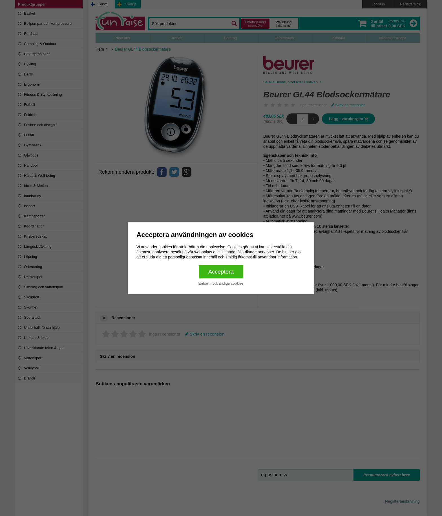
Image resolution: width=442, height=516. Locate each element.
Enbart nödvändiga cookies (221, 283)
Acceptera (221, 272)
